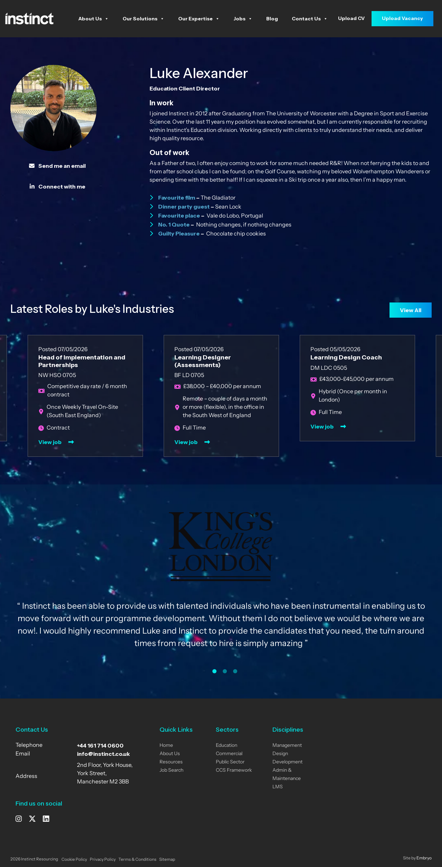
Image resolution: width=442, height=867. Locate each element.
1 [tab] (214, 671)
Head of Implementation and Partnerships (81, 361)
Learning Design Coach (346, 357)
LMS (277, 787)
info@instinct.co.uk (103, 753)
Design (280, 754)
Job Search (171, 770)
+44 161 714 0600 (100, 745)
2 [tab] (225, 671)
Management (287, 745)
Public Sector (230, 762)
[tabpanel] (221, 586)
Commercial (229, 754)
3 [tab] (235, 671)
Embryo (424, 858)
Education (226, 745)
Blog (272, 19)
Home (166, 745)
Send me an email (57, 165)
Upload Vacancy (402, 18)
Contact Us (310, 19)
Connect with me (57, 186)
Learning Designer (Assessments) (202, 361)
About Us (93, 19)
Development (287, 762)
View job (49, 442)
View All (410, 310)
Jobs (242, 19)
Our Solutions (143, 19)
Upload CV (351, 18)
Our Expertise (199, 19)
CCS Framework (234, 770)
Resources (171, 762)
